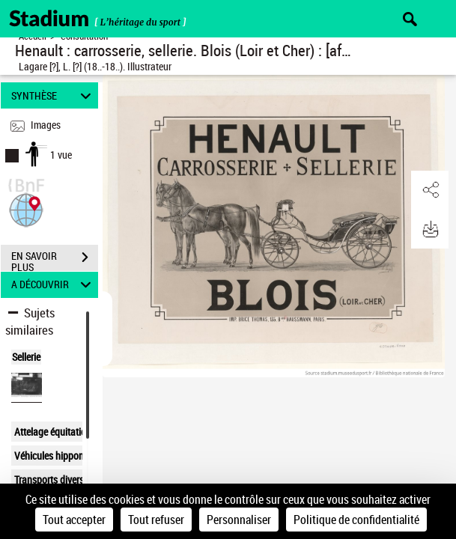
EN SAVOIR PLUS (54, 259)
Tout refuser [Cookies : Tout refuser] (156, 519)
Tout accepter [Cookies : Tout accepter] (74, 519)
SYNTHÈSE (53, 95)
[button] (26, 208)
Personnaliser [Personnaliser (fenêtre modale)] (239, 519)
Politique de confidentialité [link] (356, 519)
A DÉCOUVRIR (53, 285)
